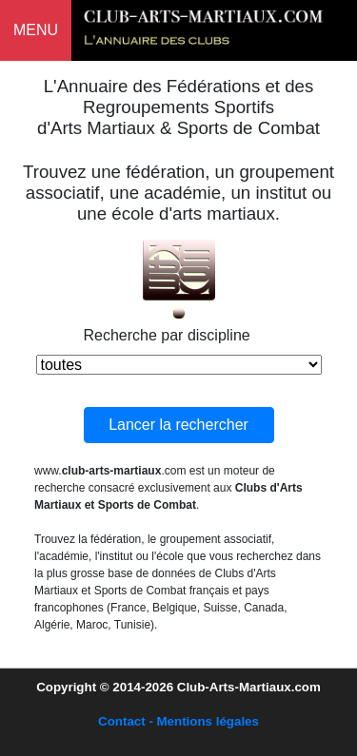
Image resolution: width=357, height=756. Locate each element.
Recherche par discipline (167, 335)
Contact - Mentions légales (178, 721)
